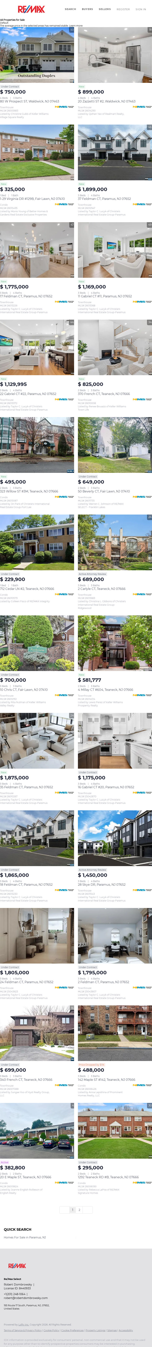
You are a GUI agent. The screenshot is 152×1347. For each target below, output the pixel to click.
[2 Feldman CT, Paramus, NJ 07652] (115, 936)
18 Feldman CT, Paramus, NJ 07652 (26, 884)
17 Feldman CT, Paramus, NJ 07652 (26, 296)
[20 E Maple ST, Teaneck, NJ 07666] (37, 1131)
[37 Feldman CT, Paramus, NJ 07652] (115, 152)
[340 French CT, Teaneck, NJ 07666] (37, 1033)
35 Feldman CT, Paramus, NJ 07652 (26, 787)
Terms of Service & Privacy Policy (23, 1330)
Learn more (76, 25)
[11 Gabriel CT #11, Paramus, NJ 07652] (115, 250)
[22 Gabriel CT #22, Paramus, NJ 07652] (37, 347)
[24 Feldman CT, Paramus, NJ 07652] (37, 936)
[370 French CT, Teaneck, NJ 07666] (115, 347)
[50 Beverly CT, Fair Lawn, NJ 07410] (115, 445)
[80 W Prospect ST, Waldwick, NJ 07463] (37, 55)
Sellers (105, 9)
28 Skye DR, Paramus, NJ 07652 (102, 884)
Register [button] (123, 9)
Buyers (87, 9)
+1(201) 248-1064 (14, 1294)
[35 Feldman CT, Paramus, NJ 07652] (37, 741)
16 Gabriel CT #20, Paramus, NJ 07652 (106, 787)
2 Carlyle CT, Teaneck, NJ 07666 (102, 589)
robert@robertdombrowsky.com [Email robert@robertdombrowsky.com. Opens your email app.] (26, 1298)
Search (70, 9)
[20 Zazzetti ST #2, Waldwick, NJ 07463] (115, 55)
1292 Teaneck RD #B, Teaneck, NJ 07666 (108, 1177)
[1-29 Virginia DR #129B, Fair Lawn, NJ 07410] (37, 152)
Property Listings (95, 1330)
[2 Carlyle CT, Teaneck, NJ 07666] (115, 542)
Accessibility (126, 1330)
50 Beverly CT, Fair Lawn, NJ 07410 (104, 491)
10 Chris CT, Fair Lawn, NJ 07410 (24, 690)
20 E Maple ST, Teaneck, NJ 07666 (25, 1177)
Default (4, 22)
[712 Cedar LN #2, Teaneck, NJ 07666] (37, 542)
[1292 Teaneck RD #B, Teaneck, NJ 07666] (115, 1131)
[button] (31, 9)
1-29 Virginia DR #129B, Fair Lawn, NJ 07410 (32, 199)
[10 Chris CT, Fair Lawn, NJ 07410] (37, 643)
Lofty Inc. (23, 1324)
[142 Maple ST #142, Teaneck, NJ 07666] (115, 1033)
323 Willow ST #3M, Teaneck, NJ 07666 (29, 491)
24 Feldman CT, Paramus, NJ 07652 (26, 982)
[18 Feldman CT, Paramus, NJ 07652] (37, 838)
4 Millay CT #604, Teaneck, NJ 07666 (105, 690)
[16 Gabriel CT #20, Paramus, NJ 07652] (115, 741)
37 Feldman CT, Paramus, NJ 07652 (104, 199)
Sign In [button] (141, 9)
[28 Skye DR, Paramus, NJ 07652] (115, 838)
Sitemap (112, 1330)
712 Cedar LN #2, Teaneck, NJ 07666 (27, 589)
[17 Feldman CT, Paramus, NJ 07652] (37, 250)
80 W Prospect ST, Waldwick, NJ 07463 (29, 101)
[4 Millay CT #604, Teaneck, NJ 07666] (115, 643)
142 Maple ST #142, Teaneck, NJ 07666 (106, 1080)
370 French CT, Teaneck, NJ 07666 (104, 394)
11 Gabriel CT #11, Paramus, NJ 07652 (105, 296)
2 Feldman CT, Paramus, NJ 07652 (103, 982)
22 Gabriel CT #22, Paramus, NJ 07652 (28, 394)
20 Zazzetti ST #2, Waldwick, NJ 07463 (106, 101)
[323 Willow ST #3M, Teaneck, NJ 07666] (37, 445)
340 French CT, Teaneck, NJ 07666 (26, 1080)
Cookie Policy (51, 1330)
